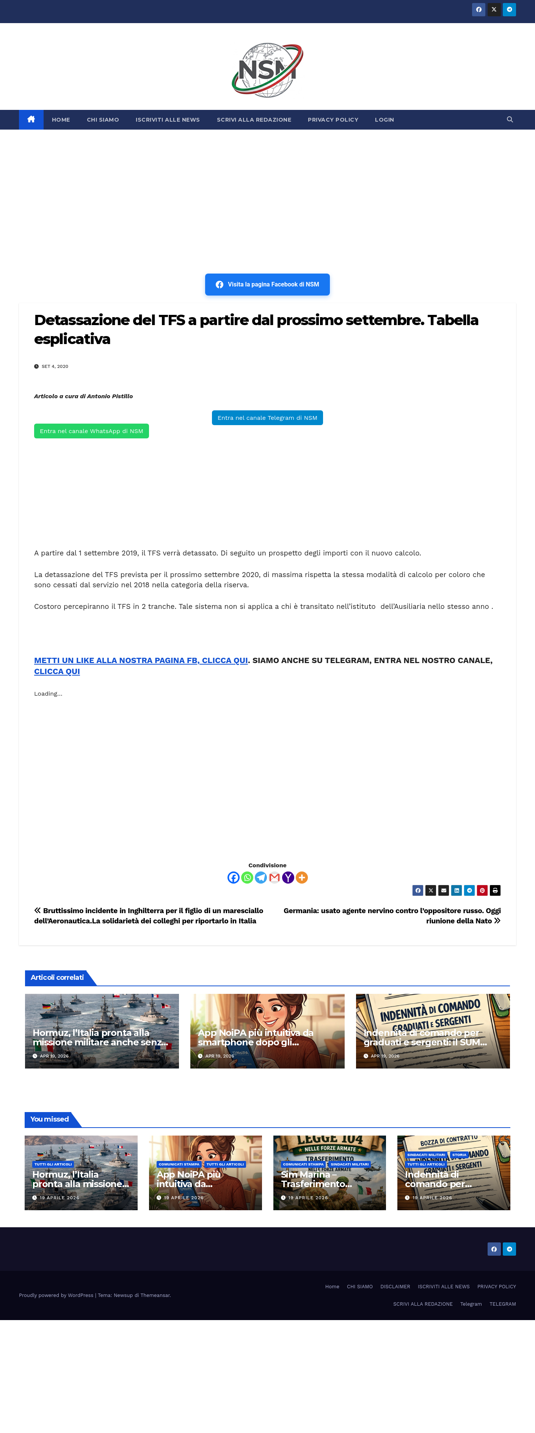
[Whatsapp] (247, 877)
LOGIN (384, 119)
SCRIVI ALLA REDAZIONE (254, 119)
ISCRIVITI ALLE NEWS (168, 119)
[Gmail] (274, 877)
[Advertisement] (267, 186)
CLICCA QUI (57, 671)
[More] (302, 877)
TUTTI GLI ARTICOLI (53, 1164)
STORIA (459, 1155)
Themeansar (155, 1295)
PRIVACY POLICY (333, 119)
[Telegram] (261, 877)
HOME (61, 119)
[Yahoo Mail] (288, 877)
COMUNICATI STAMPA (179, 1164)
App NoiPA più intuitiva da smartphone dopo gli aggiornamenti (256, 1042)
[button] (510, 119)
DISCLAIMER (395, 1286)
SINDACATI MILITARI (350, 1164)
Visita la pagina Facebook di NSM (267, 284)
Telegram (471, 1304)
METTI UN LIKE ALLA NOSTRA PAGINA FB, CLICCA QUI (141, 660)
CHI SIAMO (103, 119)
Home (332, 1286)
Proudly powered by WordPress (57, 1295)
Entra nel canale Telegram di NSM (267, 417)
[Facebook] (233, 877)
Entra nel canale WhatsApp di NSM (91, 431)
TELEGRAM (503, 1304)
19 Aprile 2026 (60, 1197)
